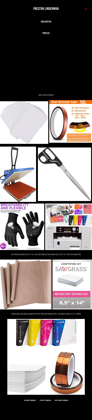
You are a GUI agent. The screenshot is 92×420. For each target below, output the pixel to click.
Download (33, 400)
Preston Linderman (46, 9)
